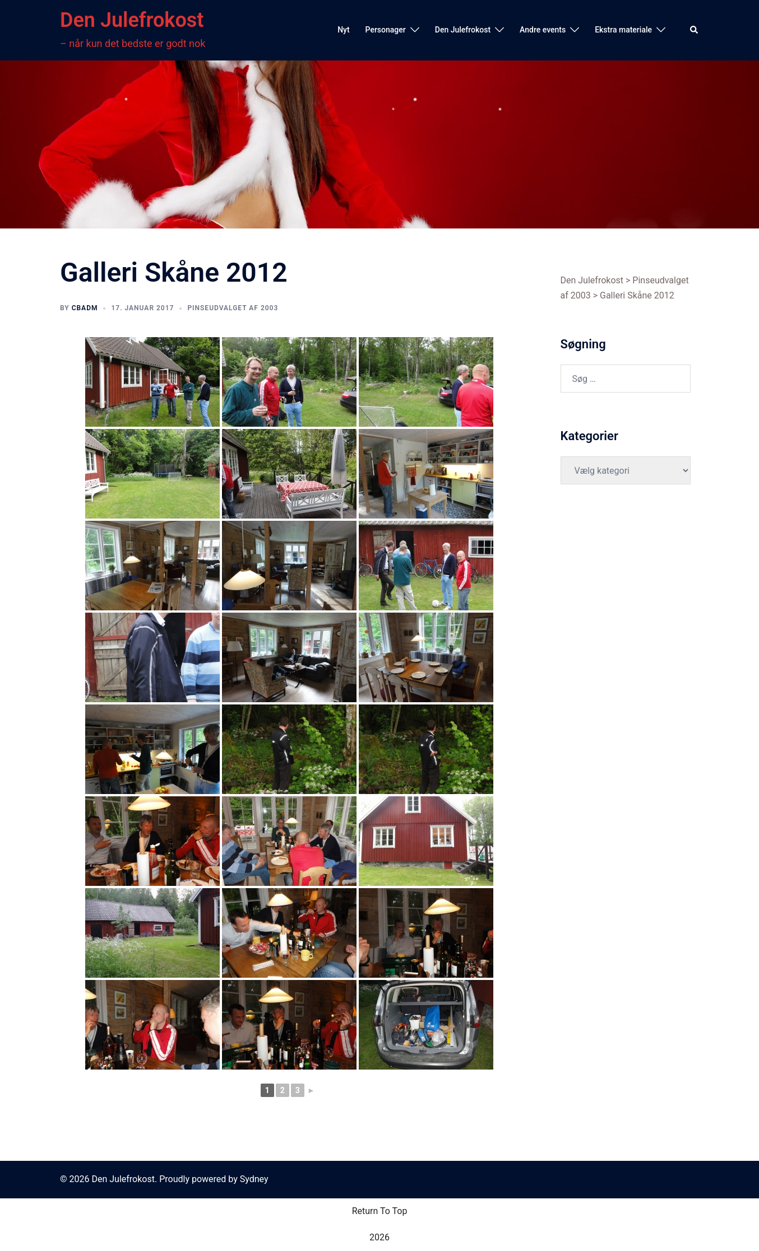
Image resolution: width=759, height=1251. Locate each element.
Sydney (254, 1179)
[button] (694, 30)
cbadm (85, 308)
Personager (385, 29)
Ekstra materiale (623, 29)
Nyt (343, 29)
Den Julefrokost (131, 20)
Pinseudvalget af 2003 (232, 308)
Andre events (543, 29)
